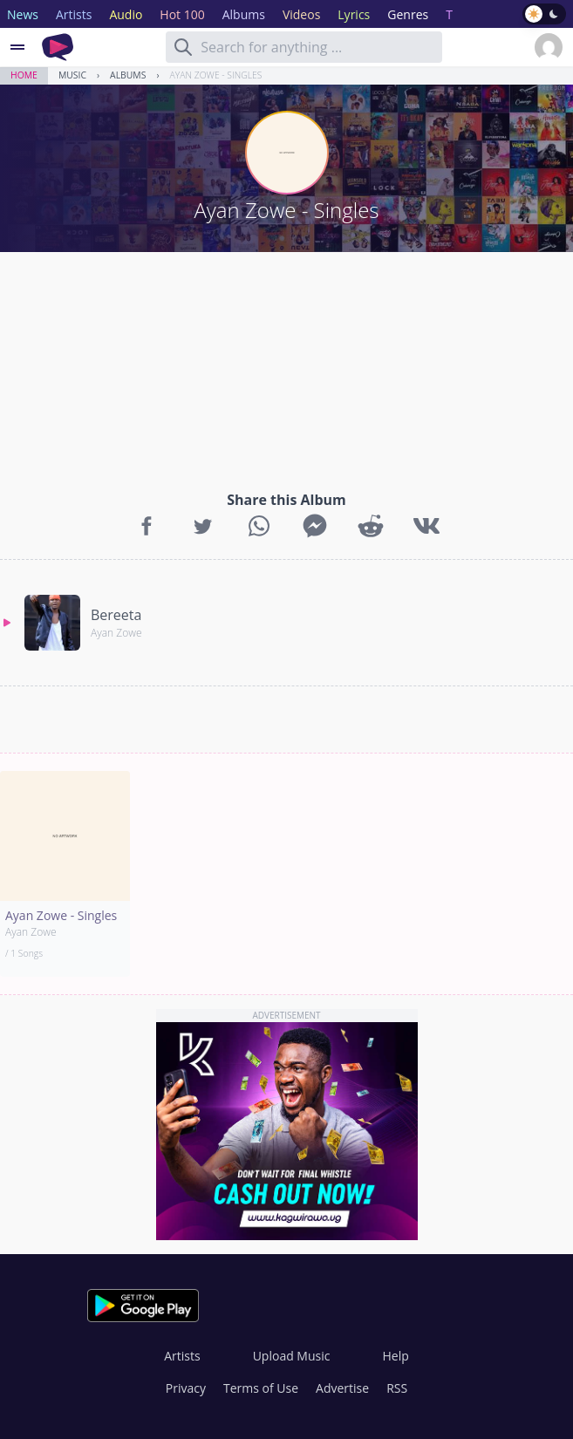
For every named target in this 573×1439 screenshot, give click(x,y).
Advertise (342, 1388)
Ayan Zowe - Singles (216, 75)
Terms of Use (260, 1388)
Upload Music (292, 1355)
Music (72, 75)
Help (395, 1355)
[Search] (183, 47)
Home (24, 75)
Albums (128, 75)
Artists (182, 1355)
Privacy (186, 1388)
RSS (396, 1388)
